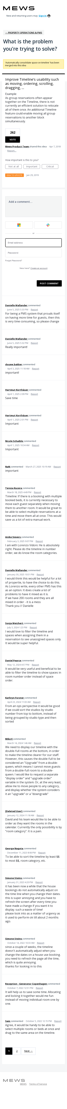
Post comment (49, 283)
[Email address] (33, 242)
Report (34, 309)
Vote (13, 139)
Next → (28, 1051)
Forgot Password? (13, 260)
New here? (34, 268)
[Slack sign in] (48, 225)
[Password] (33, 253)
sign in (43, 15)
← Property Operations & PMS (23, 32)
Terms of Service (38, 1083)
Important (33, 167)
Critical (52, 167)
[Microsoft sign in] (19, 225)
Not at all (15, 167)
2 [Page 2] (17, 1051)
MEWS (23, 1083)
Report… (11, 150)
